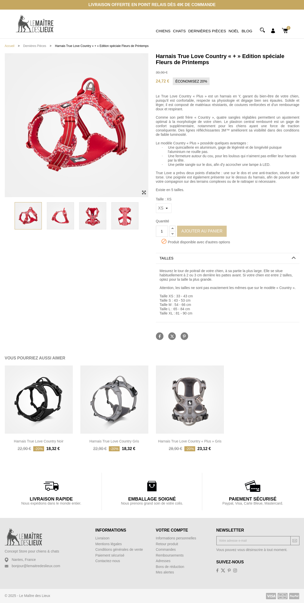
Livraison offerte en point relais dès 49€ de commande (152, 5)
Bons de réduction (170, 567)
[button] (228, 258)
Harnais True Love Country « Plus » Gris (189, 441)
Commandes (166, 549)
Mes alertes (165, 572)
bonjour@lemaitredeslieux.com (36, 566)
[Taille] (164, 208)
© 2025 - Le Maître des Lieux (27, 596)
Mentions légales (108, 544)
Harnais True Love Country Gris (114, 441)
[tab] (227, 258)
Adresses (163, 561)
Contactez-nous (107, 561)
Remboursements (170, 555)
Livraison (102, 538)
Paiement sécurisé (109, 555)
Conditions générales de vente (119, 549)
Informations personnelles (176, 538)
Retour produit (167, 544)
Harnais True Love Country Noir (38, 441)
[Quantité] (162, 231)
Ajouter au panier (201, 231)
